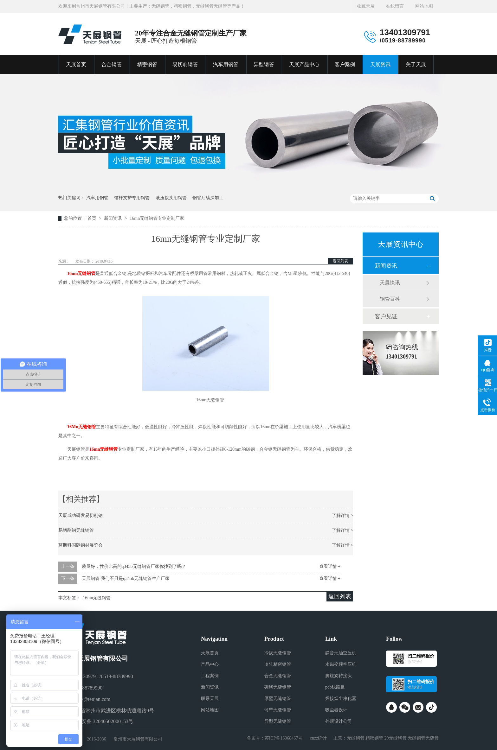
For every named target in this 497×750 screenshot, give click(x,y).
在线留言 (395, 6)
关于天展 (416, 64)
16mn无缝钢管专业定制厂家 (157, 218)
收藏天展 (366, 6)
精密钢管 (147, 64)
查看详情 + (329, 566)
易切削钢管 (185, 64)
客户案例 (345, 64)
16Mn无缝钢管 (81, 426)
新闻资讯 (113, 218)
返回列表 (340, 261)
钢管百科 (390, 299)
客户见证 (386, 316)
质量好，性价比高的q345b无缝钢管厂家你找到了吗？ (134, 566)
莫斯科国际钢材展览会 (80, 545)
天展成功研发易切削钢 (80, 515)
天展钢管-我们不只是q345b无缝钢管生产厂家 (126, 578)
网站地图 (424, 6)
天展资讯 (380, 64)
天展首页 (76, 64)
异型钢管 (264, 64)
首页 (92, 218)
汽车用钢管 (225, 64)
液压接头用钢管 (171, 197)
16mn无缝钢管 (81, 273)
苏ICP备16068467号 (284, 738)
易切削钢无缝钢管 (76, 530)
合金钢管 (111, 64)
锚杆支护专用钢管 (132, 197)
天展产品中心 (304, 64)
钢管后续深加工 (207, 197)
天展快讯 (390, 282)
